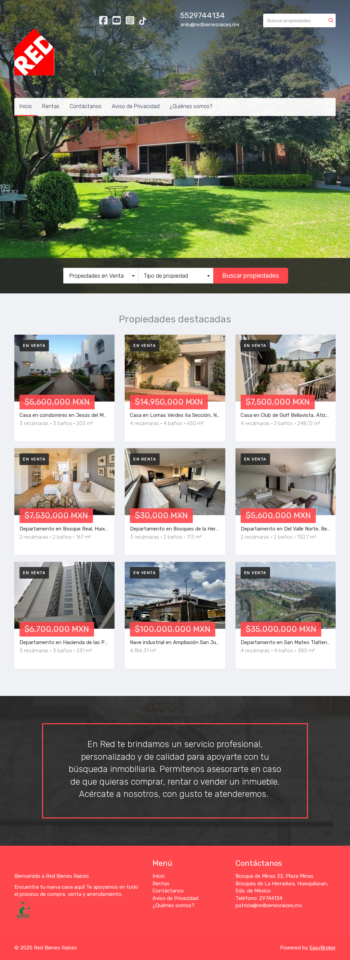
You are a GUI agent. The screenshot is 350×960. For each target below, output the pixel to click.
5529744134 (202, 15)
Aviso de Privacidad (136, 106)
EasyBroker (322, 948)
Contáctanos (86, 106)
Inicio (25, 106)
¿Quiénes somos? (191, 106)
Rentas (50, 106)
